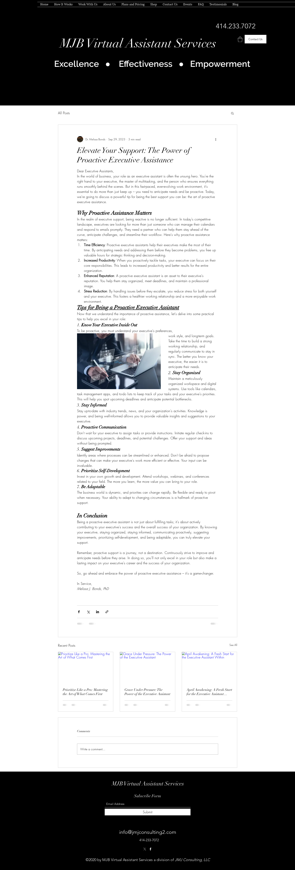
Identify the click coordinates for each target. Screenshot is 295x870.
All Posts (64, 113)
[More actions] (216, 139)
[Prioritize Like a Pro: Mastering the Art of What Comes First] (85, 667)
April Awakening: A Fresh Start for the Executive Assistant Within (209, 692)
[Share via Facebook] (79, 612)
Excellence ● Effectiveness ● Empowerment (152, 64)
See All (233, 645)
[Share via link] (107, 612)
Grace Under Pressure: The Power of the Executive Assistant (147, 692)
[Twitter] (145, 849)
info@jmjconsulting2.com (147, 832)
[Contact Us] (255, 39)
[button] (240, 39)
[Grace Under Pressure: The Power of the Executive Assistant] (147, 667)
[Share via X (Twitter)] (88, 612)
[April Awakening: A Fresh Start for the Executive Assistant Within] (209, 667)
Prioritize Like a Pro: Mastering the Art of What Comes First (85, 692)
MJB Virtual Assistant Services (138, 43)
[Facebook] (150, 849)
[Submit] (148, 812)
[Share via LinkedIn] (97, 612)
